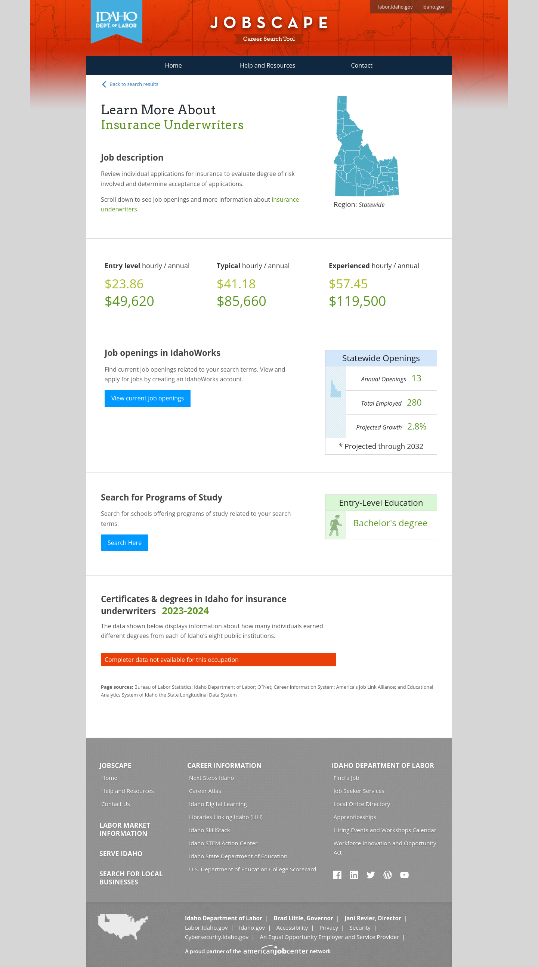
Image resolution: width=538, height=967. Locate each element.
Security (360, 927)
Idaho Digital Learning (218, 804)
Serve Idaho (120, 853)
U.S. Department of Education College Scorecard (252, 869)
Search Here (125, 543)
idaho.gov (433, 6)
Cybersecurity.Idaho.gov (216, 936)
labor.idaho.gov (395, 6)
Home (173, 65)
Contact (361, 65)
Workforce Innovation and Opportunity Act (385, 847)
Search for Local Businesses (131, 877)
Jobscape (115, 765)
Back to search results (129, 84)
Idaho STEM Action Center (223, 843)
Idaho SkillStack (209, 830)
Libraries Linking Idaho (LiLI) (226, 817)
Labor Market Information (124, 829)
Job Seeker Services (359, 790)
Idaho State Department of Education (238, 856)
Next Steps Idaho (211, 777)
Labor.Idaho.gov (206, 927)
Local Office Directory (362, 804)
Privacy (328, 927)
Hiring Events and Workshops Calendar (385, 830)
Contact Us (115, 804)
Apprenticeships (355, 817)
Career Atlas (205, 790)
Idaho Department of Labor (383, 765)
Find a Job (346, 777)
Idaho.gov (252, 927)
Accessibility (292, 927)
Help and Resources (267, 65)
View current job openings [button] (147, 398)
